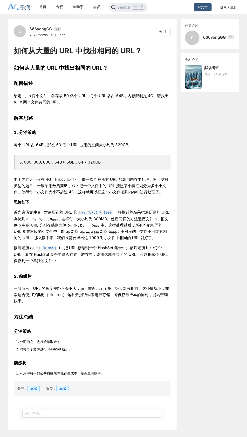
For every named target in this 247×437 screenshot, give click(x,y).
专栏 (59, 7)
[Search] (128, 7)
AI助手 (78, 7)
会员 (96, 7)
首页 (42, 7)
